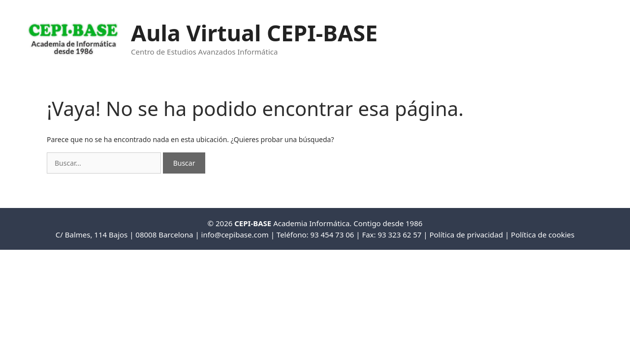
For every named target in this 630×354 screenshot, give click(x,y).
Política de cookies (542, 234)
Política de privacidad (466, 234)
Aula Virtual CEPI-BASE (254, 33)
